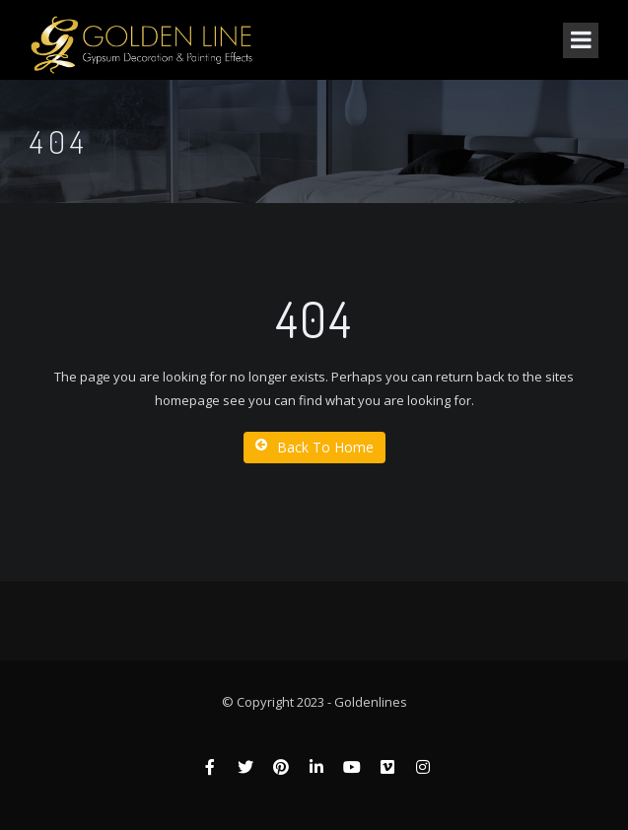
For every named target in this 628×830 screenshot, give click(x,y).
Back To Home (314, 447)
